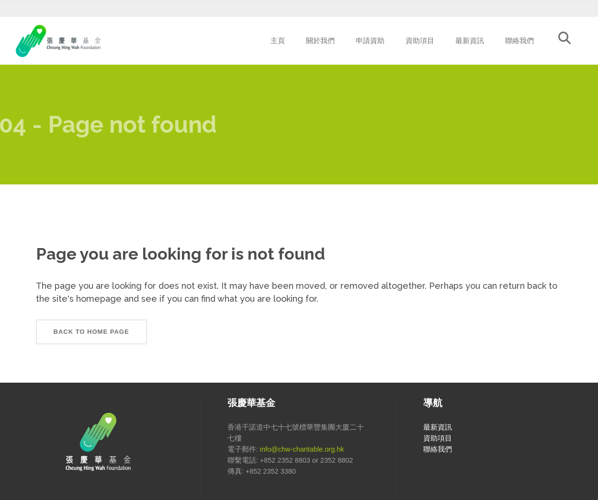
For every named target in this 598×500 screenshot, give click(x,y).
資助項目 (437, 438)
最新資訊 (437, 427)
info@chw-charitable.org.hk (302, 449)
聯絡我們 (437, 449)
